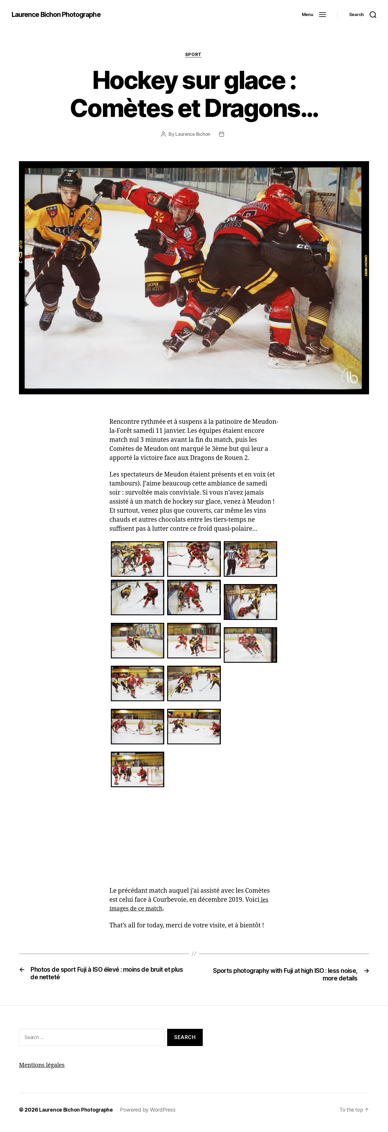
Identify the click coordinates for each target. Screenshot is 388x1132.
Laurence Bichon (193, 135)
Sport (194, 55)
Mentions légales (43, 1066)
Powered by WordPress (150, 1111)
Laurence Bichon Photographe (59, 14)
